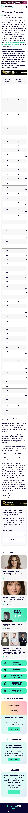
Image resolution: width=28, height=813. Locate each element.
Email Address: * (8, 530)
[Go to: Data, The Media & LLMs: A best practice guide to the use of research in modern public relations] (14, 784)
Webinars (15, 770)
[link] (14, 2)
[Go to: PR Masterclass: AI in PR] (14, 717)
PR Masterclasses (15, 698)
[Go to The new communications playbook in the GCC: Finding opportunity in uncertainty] (14, 567)
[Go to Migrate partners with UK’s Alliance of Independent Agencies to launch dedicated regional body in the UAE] (14, 645)
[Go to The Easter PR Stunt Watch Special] (14, 619)
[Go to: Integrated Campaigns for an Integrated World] (14, 753)
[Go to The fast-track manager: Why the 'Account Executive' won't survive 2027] (14, 594)
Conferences (15, 739)
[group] (14, 2)
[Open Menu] (21, 7)
